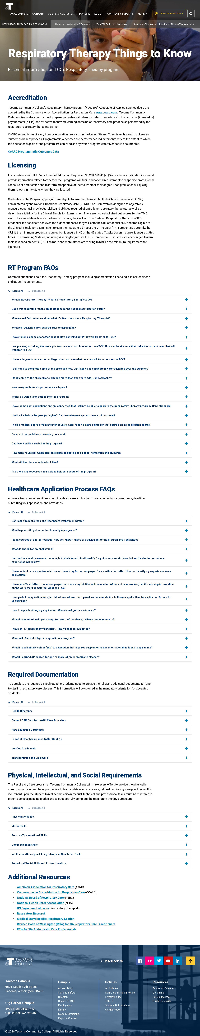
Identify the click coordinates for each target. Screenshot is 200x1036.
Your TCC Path (105, 24)
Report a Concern (67, 1018)
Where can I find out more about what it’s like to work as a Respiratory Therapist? (100, 318)
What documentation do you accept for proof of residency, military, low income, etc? (100, 619)
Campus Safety (66, 992)
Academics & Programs (80, 24)
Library (62, 1009)
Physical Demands (100, 816)
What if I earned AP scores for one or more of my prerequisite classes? (100, 657)
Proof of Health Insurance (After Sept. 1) (100, 739)
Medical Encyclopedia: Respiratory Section (45, 918)
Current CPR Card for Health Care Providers (100, 720)
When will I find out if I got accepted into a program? (100, 638)
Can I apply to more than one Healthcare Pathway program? (100, 520)
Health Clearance (100, 711)
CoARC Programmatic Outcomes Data (33, 151)
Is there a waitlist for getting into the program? (100, 396)
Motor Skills (100, 826)
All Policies (112, 988)
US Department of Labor (33, 908)
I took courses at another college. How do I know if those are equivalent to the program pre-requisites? (100, 539)
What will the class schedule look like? (100, 462)
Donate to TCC (66, 1001)
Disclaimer (159, 992)
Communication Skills (100, 844)
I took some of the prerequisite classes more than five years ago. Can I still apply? (100, 378)
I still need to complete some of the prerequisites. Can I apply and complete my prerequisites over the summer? (100, 368)
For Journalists (161, 996)
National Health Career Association (40, 903)
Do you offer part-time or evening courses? (100, 434)
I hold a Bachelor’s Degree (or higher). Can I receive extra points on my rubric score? (100, 415)
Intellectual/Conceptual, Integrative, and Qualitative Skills (100, 854)
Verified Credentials (100, 748)
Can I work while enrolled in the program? (100, 443)
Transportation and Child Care (100, 757)
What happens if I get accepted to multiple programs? (100, 530)
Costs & (61, 13)
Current (120, 13)
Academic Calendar (163, 988)
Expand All (15, 291)
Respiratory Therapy (145, 24)
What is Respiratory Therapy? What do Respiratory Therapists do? (100, 299)
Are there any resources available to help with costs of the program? (100, 471)
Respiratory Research (31, 913)
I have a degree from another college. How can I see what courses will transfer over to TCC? (100, 359)
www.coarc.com (106, 112)
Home (59, 24)
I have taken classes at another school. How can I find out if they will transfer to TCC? (100, 336)
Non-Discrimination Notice (120, 992)
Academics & (27, 13)
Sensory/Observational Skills (100, 835)
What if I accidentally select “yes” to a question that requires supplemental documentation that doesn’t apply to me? (100, 647)
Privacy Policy (113, 996)
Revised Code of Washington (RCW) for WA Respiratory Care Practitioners (66, 924)
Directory (63, 996)
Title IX (109, 1001)
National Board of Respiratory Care (40, 897)
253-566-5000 (111, 961)
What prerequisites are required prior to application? (100, 327)
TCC (84, 13)
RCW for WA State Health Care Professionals (46, 929)
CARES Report (113, 1009)
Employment (65, 1005)
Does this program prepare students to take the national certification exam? (100, 308)
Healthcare (124, 24)
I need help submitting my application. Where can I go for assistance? (100, 610)
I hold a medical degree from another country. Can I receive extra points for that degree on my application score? (100, 424)
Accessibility (65, 988)
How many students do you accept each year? (100, 387)
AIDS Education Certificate (100, 729)
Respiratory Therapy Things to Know (24, 24)
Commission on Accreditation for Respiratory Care (51, 892)
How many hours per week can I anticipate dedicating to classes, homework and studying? (100, 452)
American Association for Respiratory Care (45, 887)
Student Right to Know (117, 1005)
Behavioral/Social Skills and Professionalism (100, 863)
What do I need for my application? (100, 549)
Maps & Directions (68, 1013)
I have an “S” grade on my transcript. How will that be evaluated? (100, 628)
